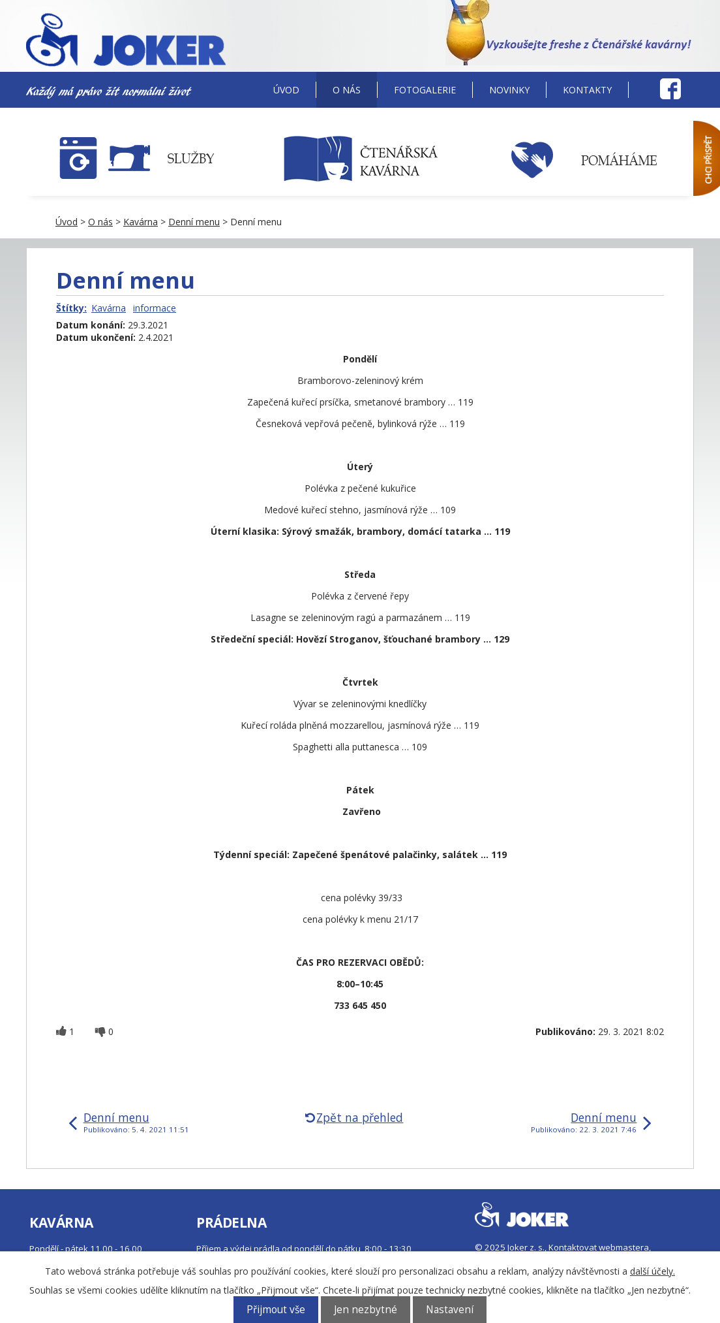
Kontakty (587, 90)
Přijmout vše (276, 1309)
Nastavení (449, 1309)
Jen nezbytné (365, 1309)
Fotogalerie (425, 90)
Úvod (286, 90)
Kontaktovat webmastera (598, 1247)
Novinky (509, 90)
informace (154, 308)
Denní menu (194, 221)
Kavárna (140, 221)
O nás (347, 90)
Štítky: (71, 308)
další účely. (652, 1271)
